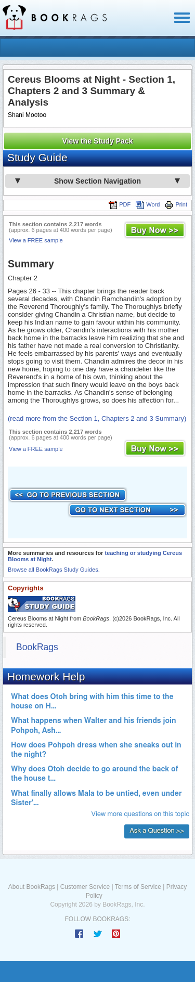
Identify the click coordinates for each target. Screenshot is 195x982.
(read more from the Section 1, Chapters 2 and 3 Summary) (97, 418)
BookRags (37, 647)
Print (176, 204)
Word (148, 204)
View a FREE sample (36, 240)
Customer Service (85, 886)
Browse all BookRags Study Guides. (54, 569)
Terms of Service (138, 886)
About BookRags (31, 886)
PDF (120, 204)
